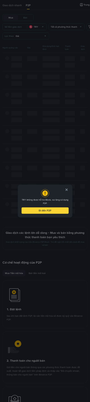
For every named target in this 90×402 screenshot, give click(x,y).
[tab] (12, 5)
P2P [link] (28, 5)
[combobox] (36, 27)
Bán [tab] (25, 17)
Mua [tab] (10, 17)
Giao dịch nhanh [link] (12, 5)
